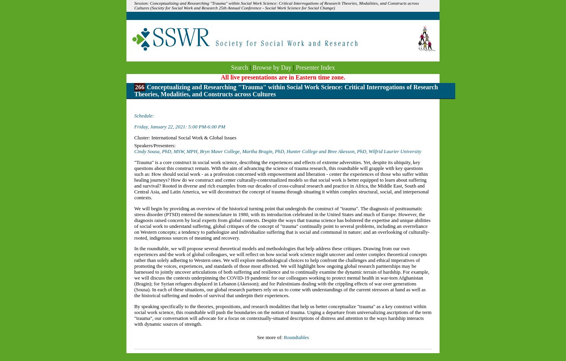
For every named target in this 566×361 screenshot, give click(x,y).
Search (239, 67)
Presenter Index (315, 67)
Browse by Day (272, 67)
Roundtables (296, 337)
